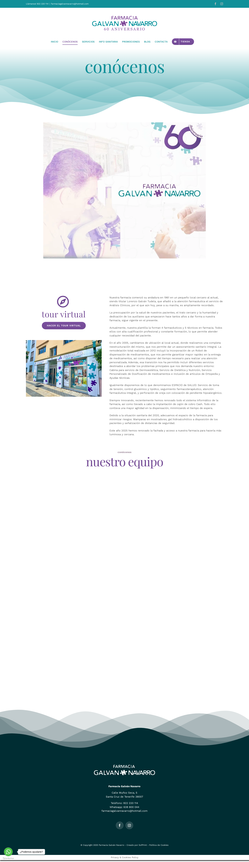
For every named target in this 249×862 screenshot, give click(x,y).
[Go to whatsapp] (8, 851)
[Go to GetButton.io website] (8, 858)
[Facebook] (119, 825)
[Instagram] (129, 825)
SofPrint (143, 845)
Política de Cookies (158, 845)
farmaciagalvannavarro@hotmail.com (70, 4)
